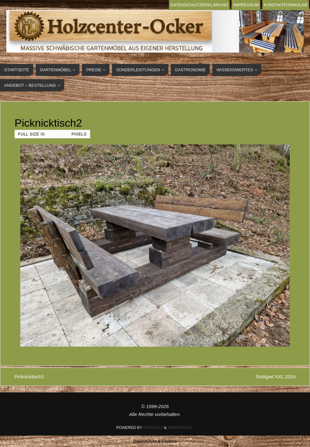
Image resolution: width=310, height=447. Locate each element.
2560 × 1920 (58, 134)
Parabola (153, 427)
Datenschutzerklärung (199, 5)
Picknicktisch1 (29, 376)
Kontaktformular (285, 5)
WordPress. (181, 427)
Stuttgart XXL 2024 (275, 376)
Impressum (246, 5)
